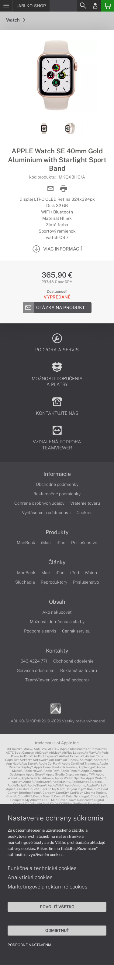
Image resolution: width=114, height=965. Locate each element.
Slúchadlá (25, 582)
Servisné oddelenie (35, 670)
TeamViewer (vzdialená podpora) (57, 679)
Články (57, 562)
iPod (74, 572)
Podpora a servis (40, 631)
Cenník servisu (76, 631)
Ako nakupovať (57, 612)
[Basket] (107, 6)
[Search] (83, 6)
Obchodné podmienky (57, 484)
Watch (15, 19)
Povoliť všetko (57, 906)
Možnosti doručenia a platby (57, 621)
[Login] (95, 6)
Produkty (57, 532)
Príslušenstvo (84, 542)
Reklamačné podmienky (57, 493)
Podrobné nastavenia (30, 945)
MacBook (26, 542)
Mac (45, 572)
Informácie (57, 474)
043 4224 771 (34, 661)
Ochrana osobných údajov (39, 503)
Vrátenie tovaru (85, 503)
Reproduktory (54, 582)
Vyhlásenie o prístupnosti (46, 512)
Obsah (57, 602)
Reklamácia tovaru (78, 670)
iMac (46, 542)
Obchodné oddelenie (73, 661)
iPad (61, 542)
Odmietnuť (57, 930)
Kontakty (57, 650)
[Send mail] (51, 189)
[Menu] (6, 6)
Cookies (84, 512)
